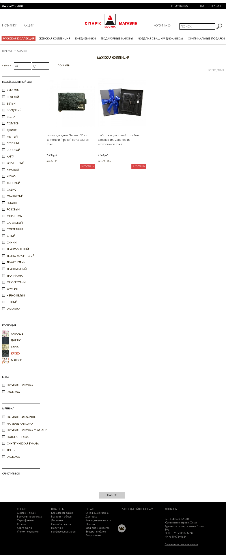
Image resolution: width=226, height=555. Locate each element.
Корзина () (162, 25)
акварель (13, 90)
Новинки (9, 25)
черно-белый (16, 295)
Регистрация (179, 6)
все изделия (216, 70)
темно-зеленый (18, 249)
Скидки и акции (26, 513)
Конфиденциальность (98, 520)
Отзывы (21, 524)
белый (11, 103)
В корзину (87, 166)
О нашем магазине (97, 513)
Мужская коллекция (18, 38)
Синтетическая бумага (23, 443)
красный (13, 170)
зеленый (13, 143)
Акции (29, 25)
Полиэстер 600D (18, 437)
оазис (11, 189)
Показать (63, 65)
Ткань (11, 450)
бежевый (13, 97)
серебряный (15, 229)
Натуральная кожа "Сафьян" (27, 430)
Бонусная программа (29, 516)
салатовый (15, 223)
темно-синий (17, 269)
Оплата (90, 524)
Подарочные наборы (117, 38)
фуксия (12, 289)
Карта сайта (24, 528)
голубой (13, 123)
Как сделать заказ (62, 513)
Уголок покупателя (28, 531)
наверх (112, 495)
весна (11, 117)
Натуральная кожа (20, 385)
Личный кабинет (212, 6)
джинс (12, 130)
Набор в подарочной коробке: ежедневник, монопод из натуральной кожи (118, 139)
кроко (11, 176)
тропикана (15, 276)
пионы (12, 203)
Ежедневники (85, 38)
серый (11, 236)
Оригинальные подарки (206, 38)
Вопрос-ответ (94, 535)
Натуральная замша (21, 417)
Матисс (16, 360)
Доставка (57, 520)
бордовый (14, 110)
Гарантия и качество (98, 528)
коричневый (15, 163)
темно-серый (16, 262)
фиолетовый (16, 282)
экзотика (13, 309)
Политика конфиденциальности (64, 529)
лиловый (13, 183)
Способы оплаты (61, 524)
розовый (13, 209)
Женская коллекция (54, 38)
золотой (13, 150)
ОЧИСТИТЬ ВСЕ (10, 473)
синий (12, 242)
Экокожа (13, 392)
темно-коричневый (20, 256)
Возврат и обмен (61, 516)
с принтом (14, 216)
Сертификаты (25, 520)
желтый (12, 137)
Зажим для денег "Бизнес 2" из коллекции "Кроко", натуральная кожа (68, 139)
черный (12, 302)
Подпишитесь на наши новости (181, 544)
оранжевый (15, 196)
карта (10, 156)
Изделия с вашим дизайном (160, 38)
